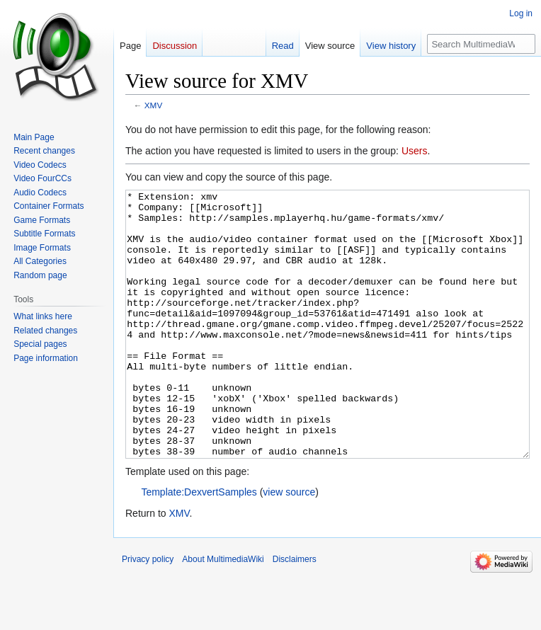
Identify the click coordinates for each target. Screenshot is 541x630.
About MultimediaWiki (222, 612)
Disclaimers (295, 612)
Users (415, 150)
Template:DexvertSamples (198, 545)
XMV (153, 105)
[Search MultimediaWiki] (481, 44)
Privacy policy (147, 612)
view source (289, 545)
